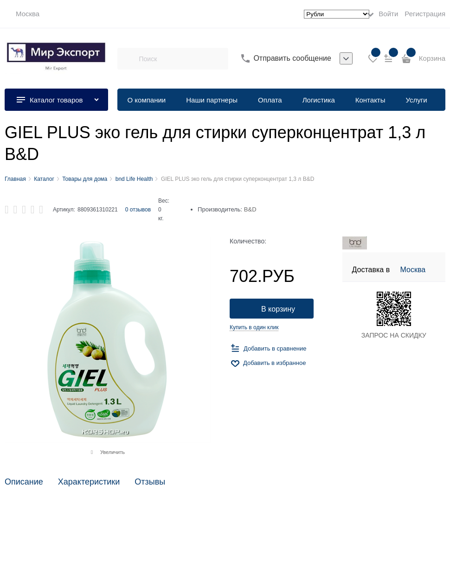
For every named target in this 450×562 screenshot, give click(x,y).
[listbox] (346, 58)
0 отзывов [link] (138, 209)
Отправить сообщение (292, 58)
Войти (388, 14)
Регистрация (425, 14)
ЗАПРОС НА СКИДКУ (393, 335)
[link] (22, 13)
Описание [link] (24, 482)
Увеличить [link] (112, 452)
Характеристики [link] (89, 482)
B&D (250, 209)
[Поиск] (128, 58)
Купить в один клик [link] (254, 327)
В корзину (278, 309)
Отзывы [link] (150, 482)
